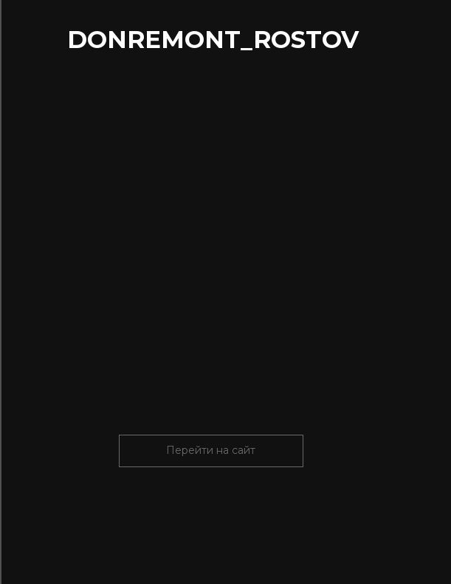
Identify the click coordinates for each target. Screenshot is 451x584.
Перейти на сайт (210, 450)
